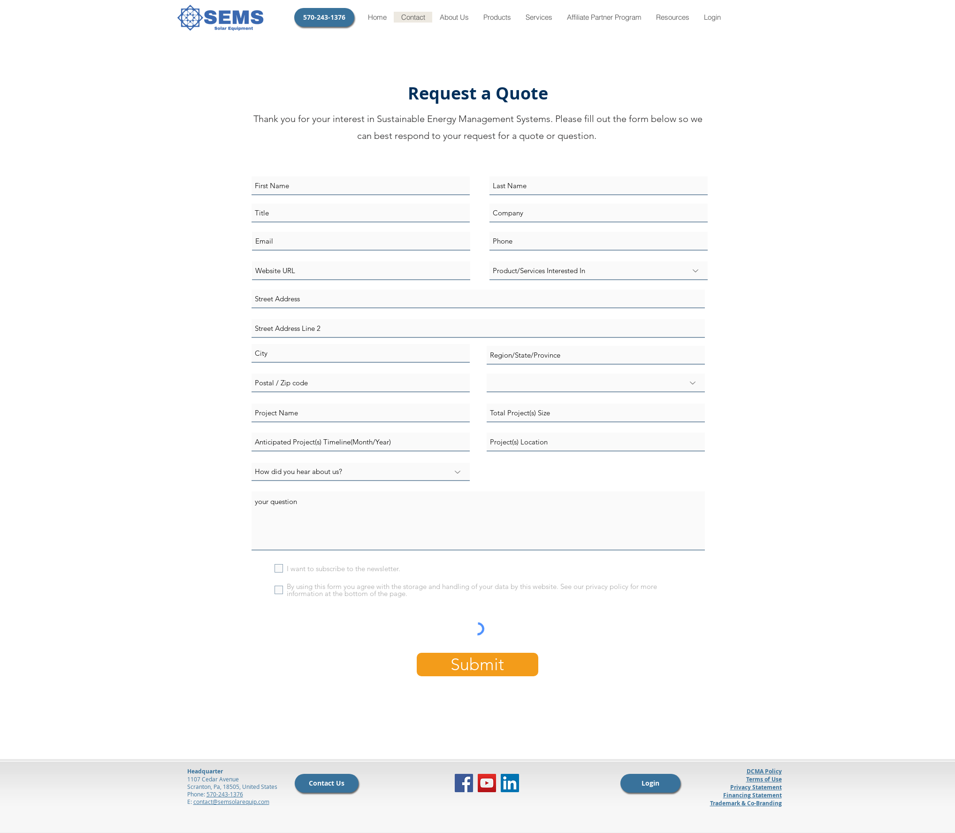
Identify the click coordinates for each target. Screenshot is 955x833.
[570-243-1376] (324, 17)
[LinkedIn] (510, 783)
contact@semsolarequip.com (231, 801)
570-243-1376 (224, 794)
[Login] (650, 783)
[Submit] (477, 664)
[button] (497, 17)
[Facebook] (464, 783)
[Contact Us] (327, 783)
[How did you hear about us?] (361, 472)
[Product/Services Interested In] (598, 270)
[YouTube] (487, 783)
